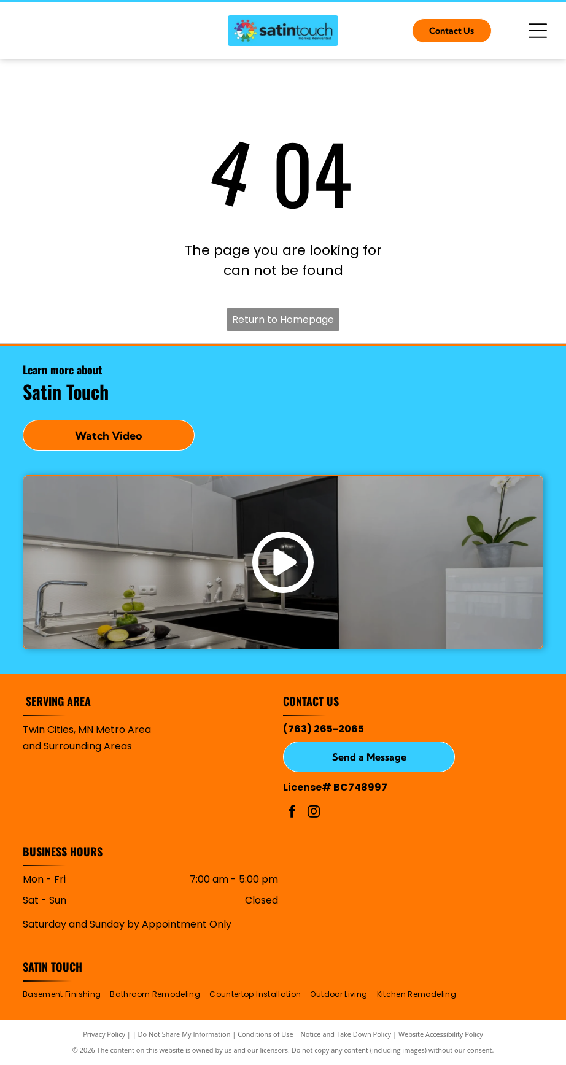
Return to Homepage (283, 319)
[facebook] (292, 813)
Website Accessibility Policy (440, 1034)
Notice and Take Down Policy (346, 1034)
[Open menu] (538, 30)
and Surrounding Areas (77, 746)
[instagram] (313, 813)
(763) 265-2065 (323, 729)
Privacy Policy (104, 1034)
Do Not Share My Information (184, 1034)
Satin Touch (52, 967)
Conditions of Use (265, 1034)
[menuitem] (66, 994)
